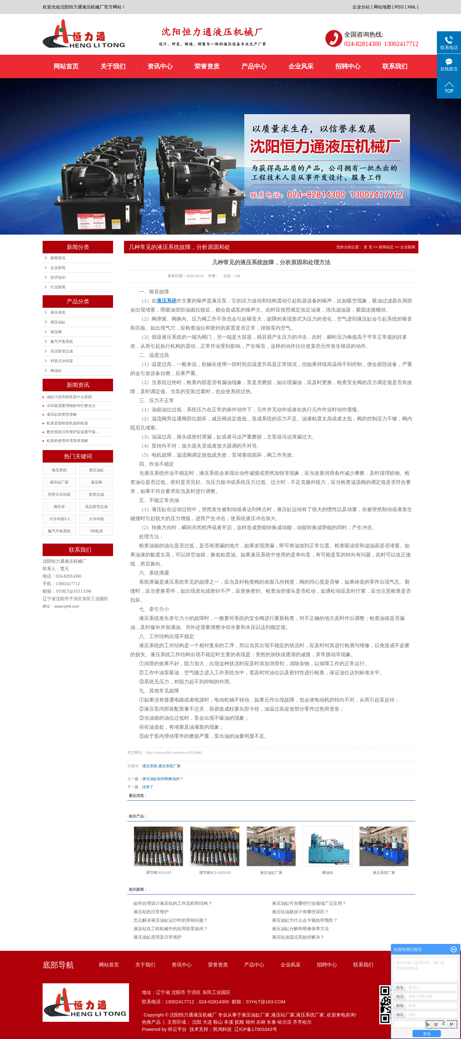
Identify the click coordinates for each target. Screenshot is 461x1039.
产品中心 (254, 66)
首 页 (368, 247)
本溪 (228, 1022)
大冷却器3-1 (59, 519)
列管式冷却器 (61, 361)
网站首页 (66, 66)
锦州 (250, 1022)
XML (411, 6)
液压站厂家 (59, 482)
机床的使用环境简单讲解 (67, 440)
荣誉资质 (207, 66)
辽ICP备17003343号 (255, 1029)
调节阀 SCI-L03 (158, 872)
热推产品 (151, 1022)
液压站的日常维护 (150, 912)
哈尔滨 (284, 1022)
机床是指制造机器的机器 (67, 423)
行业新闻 (57, 287)
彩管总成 (96, 494)
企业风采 (300, 66)
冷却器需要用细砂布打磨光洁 (71, 405)
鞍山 (218, 1022)
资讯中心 (160, 66)
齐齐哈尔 (302, 1022)
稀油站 (56, 370)
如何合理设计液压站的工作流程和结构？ (172, 903)
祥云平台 (177, 1029)
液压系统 (57, 312)
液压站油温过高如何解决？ (298, 937)
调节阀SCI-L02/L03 (215, 872)
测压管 (59, 506)
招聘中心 (347, 66)
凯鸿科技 (222, 1029)
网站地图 (382, 6)
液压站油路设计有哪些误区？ (300, 912)
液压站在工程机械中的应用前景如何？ (170, 928)
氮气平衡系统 (61, 341)
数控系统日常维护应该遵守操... (73, 432)
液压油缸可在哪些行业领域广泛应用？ (309, 903)
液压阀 (56, 332)
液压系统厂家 (169, 766)
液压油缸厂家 (271, 872)
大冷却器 (96, 519)
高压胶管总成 (61, 351)
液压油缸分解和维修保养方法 (300, 928)
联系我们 (394, 66)
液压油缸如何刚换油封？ (163, 779)
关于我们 (113, 66)
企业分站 (361, 6)
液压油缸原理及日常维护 (157, 937)
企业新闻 (57, 268)
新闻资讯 (57, 258)
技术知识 (57, 277)
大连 (207, 1022)
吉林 (261, 1022)
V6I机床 (96, 531)
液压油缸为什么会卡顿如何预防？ (305, 920)
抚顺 (239, 1022)
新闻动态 (386, 247)
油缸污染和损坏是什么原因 (69, 397)
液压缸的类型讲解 (62, 414)
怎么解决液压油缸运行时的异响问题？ (170, 920)
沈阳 (196, 1022)
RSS (399, 6)
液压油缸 (57, 322)
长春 (271, 1022)
